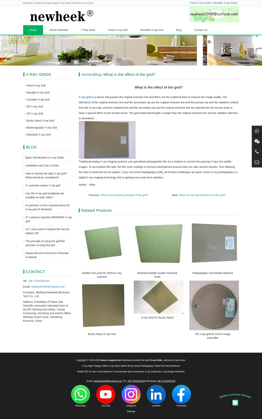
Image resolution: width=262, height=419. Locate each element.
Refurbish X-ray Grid (39, 134)
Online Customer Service (235, 396)
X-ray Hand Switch (117, 366)
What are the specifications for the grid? (202, 195)
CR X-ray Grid (35, 113)
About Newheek (58, 29)
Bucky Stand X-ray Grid (102, 334)
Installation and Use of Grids (42, 165)
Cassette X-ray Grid (38, 99)
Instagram (131, 396)
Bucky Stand (134, 366)
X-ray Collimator (153, 371)
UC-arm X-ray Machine (100, 371)
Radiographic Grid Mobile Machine (212, 273)
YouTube (105, 396)
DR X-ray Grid (35, 106)
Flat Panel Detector (170, 366)
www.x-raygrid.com (110, 360)
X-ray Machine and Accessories (128, 371)
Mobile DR (82, 371)
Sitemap (131, 411)
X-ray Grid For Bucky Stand (157, 317)
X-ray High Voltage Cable (95, 366)
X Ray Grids (88, 29)
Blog (178, 29)
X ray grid (85, 97)
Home (33, 29)
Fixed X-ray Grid (117, 29)
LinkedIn (156, 396)
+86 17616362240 (38, 280)
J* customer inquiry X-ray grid (43, 185)
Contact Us (200, 29)
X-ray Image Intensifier (173, 371)
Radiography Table (150, 366)
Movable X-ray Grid (151, 29)
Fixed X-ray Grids (200, 2)
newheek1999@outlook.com (48, 286)
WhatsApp (80, 396)
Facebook (181, 396)
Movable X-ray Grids (225, 2)
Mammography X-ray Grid (42, 127)
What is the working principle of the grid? (124, 195)
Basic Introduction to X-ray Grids (45, 157)
